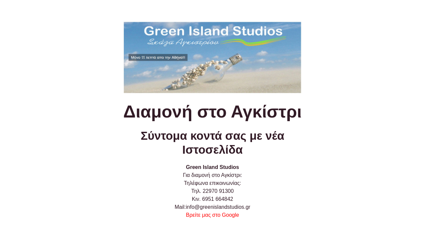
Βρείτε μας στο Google (212, 215)
